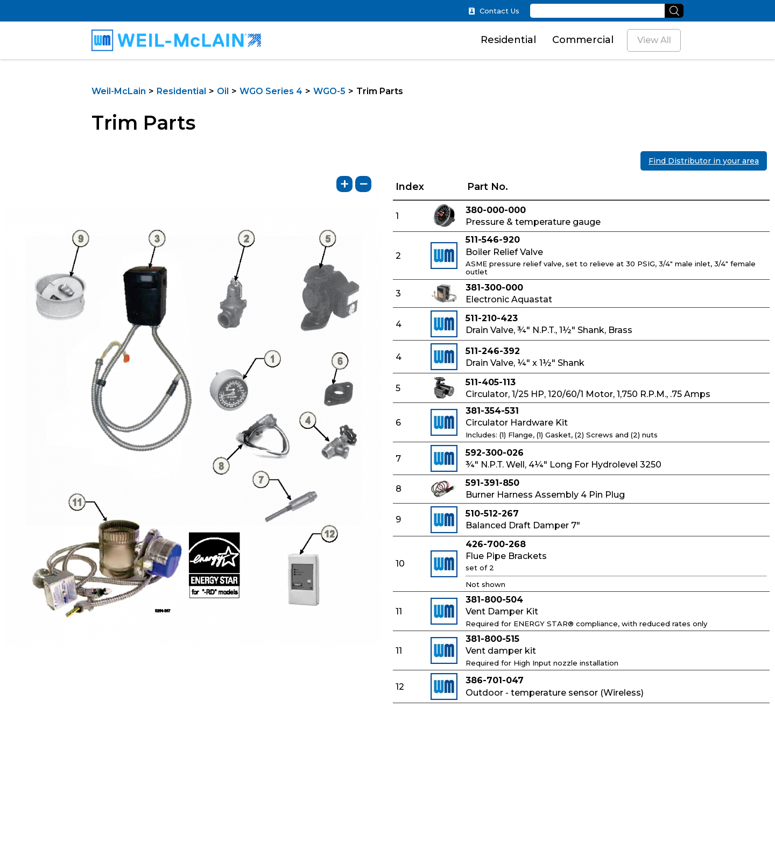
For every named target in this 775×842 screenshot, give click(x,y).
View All (654, 40)
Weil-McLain (118, 91)
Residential (508, 40)
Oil (223, 91)
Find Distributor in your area (704, 161)
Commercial (583, 40)
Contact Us (493, 11)
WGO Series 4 (270, 91)
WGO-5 (329, 91)
